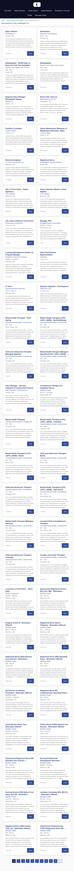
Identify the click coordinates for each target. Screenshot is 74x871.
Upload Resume (46, 11)
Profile (30, 15)
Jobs (3, 20)
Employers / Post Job (62, 11)
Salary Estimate (19, 11)
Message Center (40, 15)
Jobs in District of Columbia (15, 20)
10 (55, 861)
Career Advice (33, 11)
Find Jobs (7, 11)
